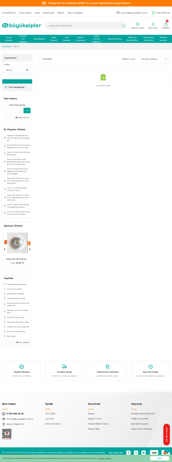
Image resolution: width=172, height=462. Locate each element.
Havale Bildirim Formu (98, 424)
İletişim (91, 413)
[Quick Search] (12, 110)
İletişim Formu (95, 419)
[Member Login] (152, 25)
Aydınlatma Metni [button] (104, 458)
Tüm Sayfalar (23, 342)
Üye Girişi (49, 419)
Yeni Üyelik (50, 413)
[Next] (30, 249)
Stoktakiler (47, 59)
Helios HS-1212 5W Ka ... (17, 259)
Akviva (16, 46)
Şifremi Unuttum (53, 424)
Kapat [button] (159, 458)
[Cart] (166, 25)
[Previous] (4, 249)
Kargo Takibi (94, 429)
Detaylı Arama (22, 118)
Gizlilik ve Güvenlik (139, 419)
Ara (27, 110)
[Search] (86, 25)
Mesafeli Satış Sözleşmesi (143, 413)
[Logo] (21, 25)
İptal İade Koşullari (139, 424)
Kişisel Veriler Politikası (141, 429)
